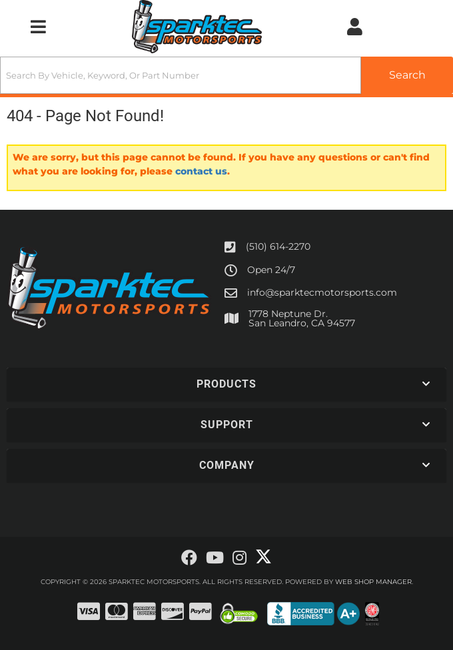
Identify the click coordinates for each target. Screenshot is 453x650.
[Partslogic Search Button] (407, 75)
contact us (201, 171)
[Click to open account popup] (354, 26)
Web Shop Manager (373, 581)
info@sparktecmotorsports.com (322, 292)
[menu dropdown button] (38, 26)
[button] (226, 75)
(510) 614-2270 (278, 246)
